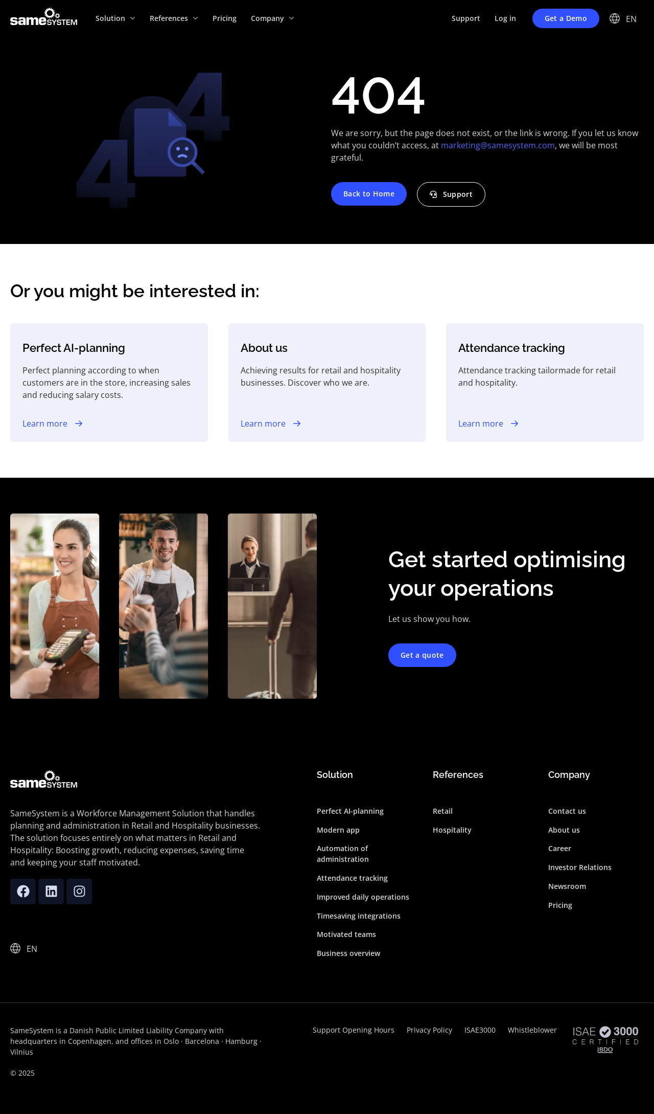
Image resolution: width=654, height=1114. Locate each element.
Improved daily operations (363, 897)
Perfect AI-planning (350, 811)
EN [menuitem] (631, 19)
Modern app (338, 830)
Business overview (348, 953)
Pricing (560, 905)
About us (564, 830)
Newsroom (567, 886)
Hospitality (452, 830)
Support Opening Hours (353, 1030)
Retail (443, 811)
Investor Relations (580, 867)
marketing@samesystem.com (498, 145)
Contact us (567, 811)
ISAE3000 (480, 1030)
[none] (632, 18)
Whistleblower (532, 1030)
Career (559, 848)
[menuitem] (632, 18)
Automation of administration (343, 853)
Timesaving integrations (359, 916)
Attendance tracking (352, 878)
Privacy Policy (429, 1030)
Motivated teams (346, 934)
